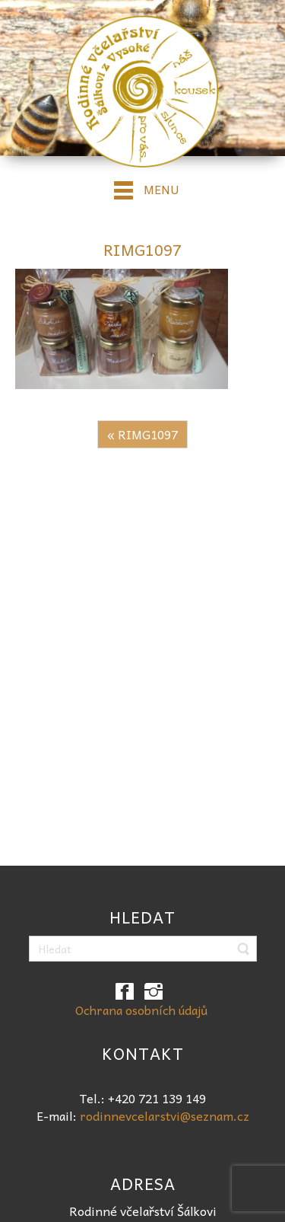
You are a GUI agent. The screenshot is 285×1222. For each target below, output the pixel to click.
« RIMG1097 (142, 434)
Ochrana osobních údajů (141, 1009)
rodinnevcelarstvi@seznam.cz (164, 1115)
